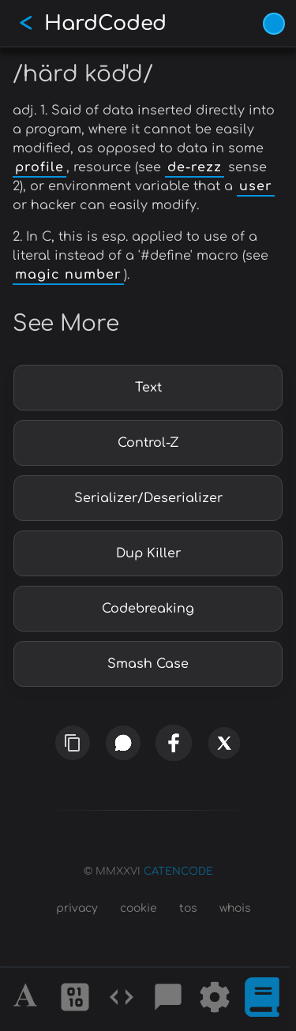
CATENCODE (178, 871)
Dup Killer (148, 553)
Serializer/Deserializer (148, 498)
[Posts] (168, 999)
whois (235, 908)
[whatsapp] (122, 743)
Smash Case (148, 664)
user (255, 186)
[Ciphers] (75, 999)
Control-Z (148, 443)
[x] (224, 747)
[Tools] (214, 999)
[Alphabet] (27, 999)
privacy (77, 908)
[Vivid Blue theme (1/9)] (273, 23)
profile (39, 167)
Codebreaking (148, 609)
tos (188, 908)
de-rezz (194, 167)
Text (148, 388)
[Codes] (121, 999)
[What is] (262, 999)
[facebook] (173, 743)
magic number (68, 275)
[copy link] (72, 742)
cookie (138, 908)
